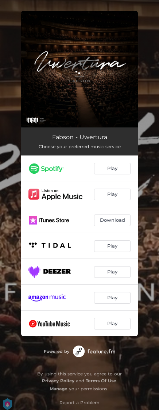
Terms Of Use (101, 380)
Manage (58, 388)
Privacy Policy (58, 380)
